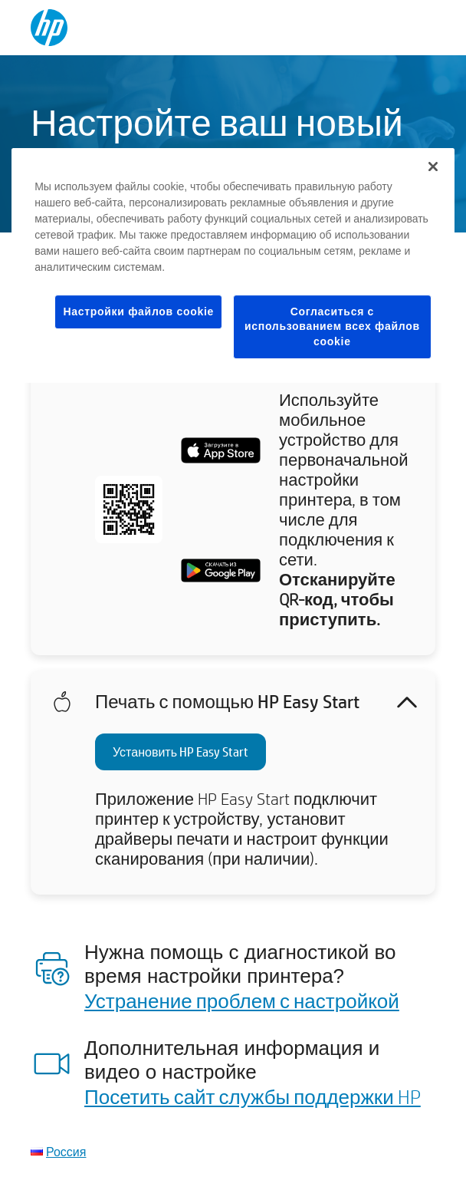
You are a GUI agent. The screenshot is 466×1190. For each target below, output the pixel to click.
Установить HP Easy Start (180, 751)
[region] (233, 266)
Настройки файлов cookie (138, 311)
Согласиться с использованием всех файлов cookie (332, 326)
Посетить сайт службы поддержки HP (252, 1096)
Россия (66, 1151)
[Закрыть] (433, 166)
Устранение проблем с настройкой (241, 1000)
